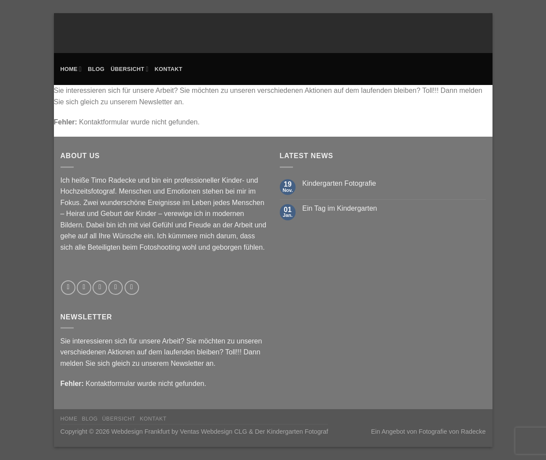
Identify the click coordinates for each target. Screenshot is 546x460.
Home (71, 69)
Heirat (75, 213)
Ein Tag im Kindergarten (339, 208)
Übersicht (129, 69)
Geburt (111, 213)
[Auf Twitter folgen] (100, 287)
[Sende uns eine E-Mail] (115, 287)
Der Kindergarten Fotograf (291, 431)
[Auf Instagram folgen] (84, 287)
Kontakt (168, 69)
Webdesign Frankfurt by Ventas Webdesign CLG (179, 431)
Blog (96, 69)
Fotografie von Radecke (452, 431)
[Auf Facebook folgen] (68, 287)
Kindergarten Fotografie (339, 183)
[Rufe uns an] (132, 287)
